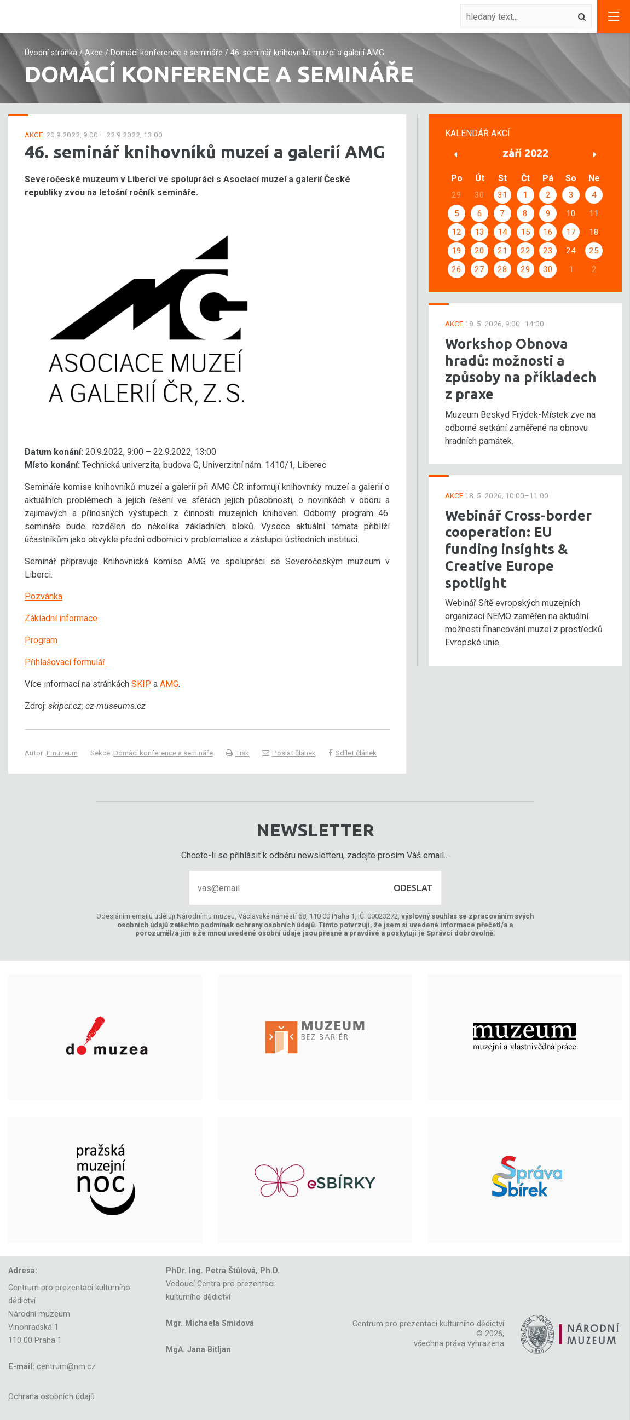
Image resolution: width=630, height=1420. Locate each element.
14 (502, 232)
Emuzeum (62, 752)
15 (525, 232)
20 (479, 251)
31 (502, 195)
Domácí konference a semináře (167, 52)
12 (456, 232)
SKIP (141, 684)
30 (548, 269)
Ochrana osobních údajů (51, 1396)
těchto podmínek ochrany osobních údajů (246, 925)
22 (525, 251)
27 (479, 269)
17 (571, 232)
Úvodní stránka (51, 52)
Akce (94, 52)
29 (525, 269)
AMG (169, 684)
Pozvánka (43, 596)
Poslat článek (289, 752)
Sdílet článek (352, 752)
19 (456, 251)
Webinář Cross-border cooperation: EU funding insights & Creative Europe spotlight (518, 549)
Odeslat (413, 888)
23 (548, 251)
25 (594, 251)
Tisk (237, 752)
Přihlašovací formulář (66, 662)
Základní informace (61, 618)
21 (502, 251)
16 (548, 232)
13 (479, 232)
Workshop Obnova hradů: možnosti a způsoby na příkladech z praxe (521, 369)
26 (456, 269)
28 (502, 269)
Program (41, 640)
